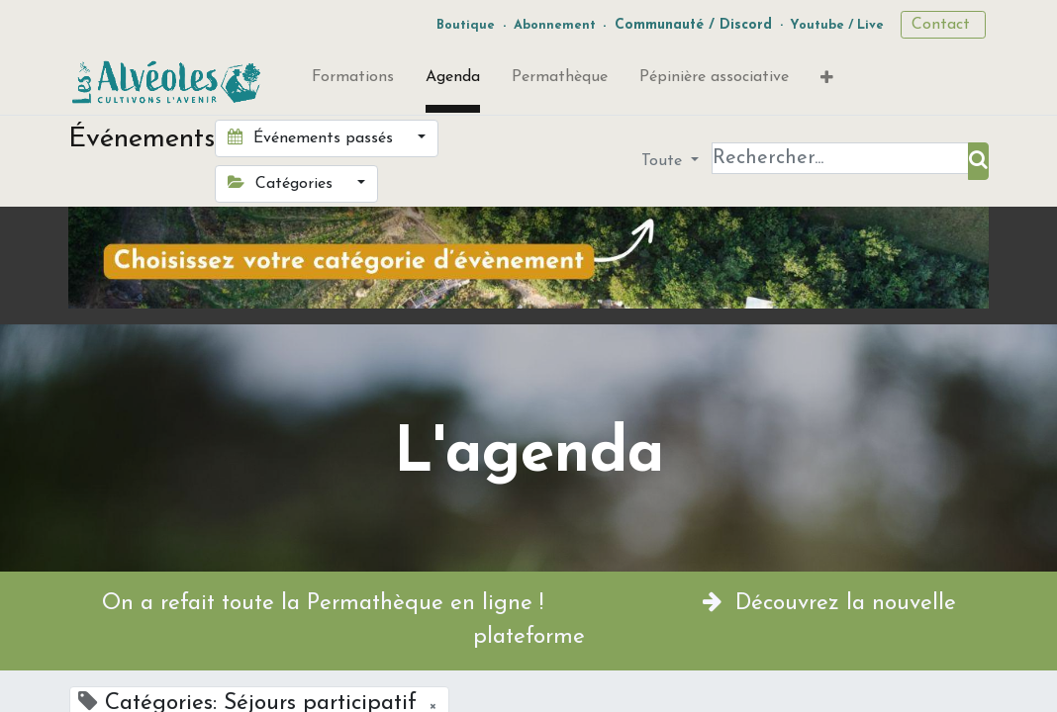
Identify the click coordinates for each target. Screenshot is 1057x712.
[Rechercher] (978, 161)
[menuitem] (353, 81)
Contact (943, 25)
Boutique (465, 25)
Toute (664, 161)
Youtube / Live (837, 25)
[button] (826, 82)
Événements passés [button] (313, 137)
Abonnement (555, 25)
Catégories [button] (282, 183)
